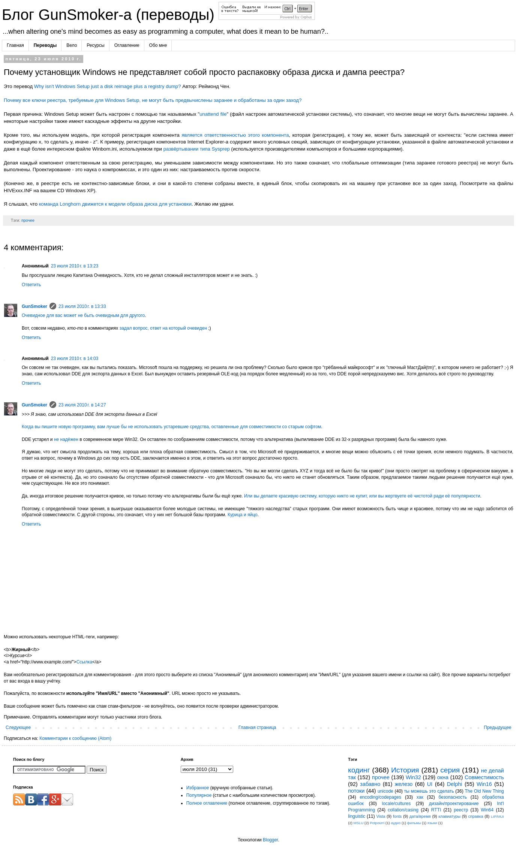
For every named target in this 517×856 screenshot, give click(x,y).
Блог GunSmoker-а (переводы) (110, 14)
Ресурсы (95, 45)
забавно (370, 784)
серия (450, 770)
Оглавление (126, 45)
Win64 (487, 810)
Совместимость (484, 777)
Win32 (413, 777)
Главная (15, 45)
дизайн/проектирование (454, 803)
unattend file (212, 114)
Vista (380, 816)
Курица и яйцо (243, 514)
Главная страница (257, 727)
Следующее (18, 727)
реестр (461, 810)
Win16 (484, 784)
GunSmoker (34, 306)
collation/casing (403, 810)
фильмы (414, 823)
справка (475, 816)
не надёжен (66, 439)
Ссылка (84, 662)
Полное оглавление (207, 803)
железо (404, 784)
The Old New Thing (484, 791)
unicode (385, 791)
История (405, 770)
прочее (27, 220)
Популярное (199, 795)
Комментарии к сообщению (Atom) (75, 738)
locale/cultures (396, 803)
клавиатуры (450, 816)
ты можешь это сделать (429, 791)
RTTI (436, 810)
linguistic (356, 816)
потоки (356, 791)
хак (420, 797)
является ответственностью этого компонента (235, 135)
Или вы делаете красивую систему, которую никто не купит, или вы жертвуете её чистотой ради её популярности (362, 496)
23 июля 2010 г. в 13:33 (82, 306)
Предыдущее (497, 727)
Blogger (270, 840)
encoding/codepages (380, 797)
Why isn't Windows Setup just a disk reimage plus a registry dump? (107, 86)
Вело (71, 45)
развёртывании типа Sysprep (196, 149)
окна (442, 777)
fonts (397, 816)
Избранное (197, 787)
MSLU (359, 823)
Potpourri (377, 823)
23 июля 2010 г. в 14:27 (82, 405)
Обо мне (158, 45)
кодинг (359, 770)
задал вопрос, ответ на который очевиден (163, 328)
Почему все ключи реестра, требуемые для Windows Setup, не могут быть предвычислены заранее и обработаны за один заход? (153, 100)
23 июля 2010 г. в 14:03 (75, 358)
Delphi (454, 784)
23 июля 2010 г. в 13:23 (75, 266)
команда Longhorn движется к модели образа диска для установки (115, 204)
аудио (395, 823)
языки (432, 823)
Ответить (31, 284)
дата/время (420, 816)
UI (429, 784)
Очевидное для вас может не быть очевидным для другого (83, 315)
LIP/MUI (497, 816)
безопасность (453, 797)
